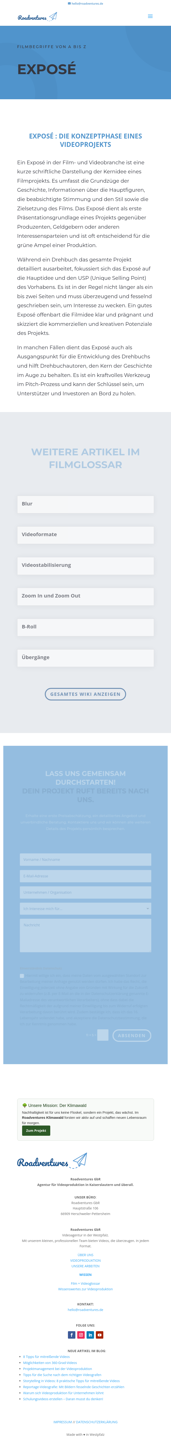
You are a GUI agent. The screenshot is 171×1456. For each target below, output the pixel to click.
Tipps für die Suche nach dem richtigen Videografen (62, 1375)
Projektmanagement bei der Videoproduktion (57, 1369)
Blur (27, 503)
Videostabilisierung (46, 564)
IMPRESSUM (63, 1422)
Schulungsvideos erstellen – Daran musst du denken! (63, 1399)
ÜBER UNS (86, 1255)
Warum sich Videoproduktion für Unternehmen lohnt (63, 1393)
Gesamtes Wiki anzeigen (85, 694)
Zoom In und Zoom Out (52, 595)
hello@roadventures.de (85, 1309)
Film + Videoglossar (85, 1283)
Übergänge (36, 657)
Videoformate (39, 534)
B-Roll (29, 626)
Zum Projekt (36, 1130)
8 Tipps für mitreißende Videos (46, 1356)
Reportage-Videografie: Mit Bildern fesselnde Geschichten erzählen (73, 1387)
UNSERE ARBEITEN (85, 1266)
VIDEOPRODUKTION (85, 1260)
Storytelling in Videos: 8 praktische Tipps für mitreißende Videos (71, 1381)
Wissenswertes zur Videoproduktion (85, 1289)
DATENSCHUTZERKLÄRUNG (97, 1422)
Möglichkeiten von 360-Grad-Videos (50, 1362)
